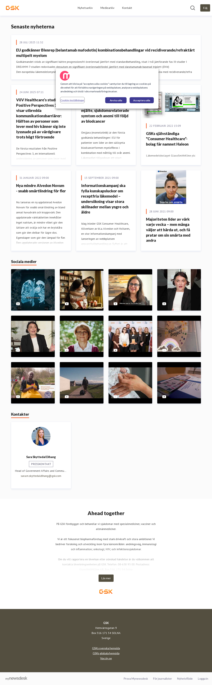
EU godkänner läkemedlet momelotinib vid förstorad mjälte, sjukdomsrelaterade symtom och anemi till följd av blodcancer (105, 110)
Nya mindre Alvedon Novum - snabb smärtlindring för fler (41, 188)
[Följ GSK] (205, 8)
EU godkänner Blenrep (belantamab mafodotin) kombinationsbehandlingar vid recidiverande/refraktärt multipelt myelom (105, 53)
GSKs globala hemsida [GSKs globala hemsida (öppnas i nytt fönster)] (106, 653)
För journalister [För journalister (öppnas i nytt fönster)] (162, 678)
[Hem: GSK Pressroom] (12, 8)
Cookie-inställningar (72, 100)
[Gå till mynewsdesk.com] (16, 678)
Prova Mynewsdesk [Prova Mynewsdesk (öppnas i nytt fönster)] (136, 678)
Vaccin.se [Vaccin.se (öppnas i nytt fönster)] (106, 658)
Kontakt (127, 7)
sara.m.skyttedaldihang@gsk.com (41, 476)
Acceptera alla (141, 100)
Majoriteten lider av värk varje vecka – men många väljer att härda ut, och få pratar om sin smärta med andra (168, 230)
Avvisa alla (116, 100)
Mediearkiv (107, 7)
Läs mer (106, 578)
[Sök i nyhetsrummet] (192, 7)
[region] (107, 88)
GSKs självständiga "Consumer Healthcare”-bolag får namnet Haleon (167, 138)
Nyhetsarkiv (85, 7)
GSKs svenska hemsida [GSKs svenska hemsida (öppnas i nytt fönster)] (106, 648)
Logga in (203, 678)
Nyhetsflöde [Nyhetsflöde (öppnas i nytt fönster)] (185, 678)
